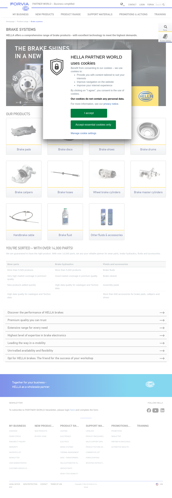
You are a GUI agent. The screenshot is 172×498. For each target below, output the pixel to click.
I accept (89, 113)
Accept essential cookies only (93, 124)
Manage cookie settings (83, 133)
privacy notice (110, 104)
